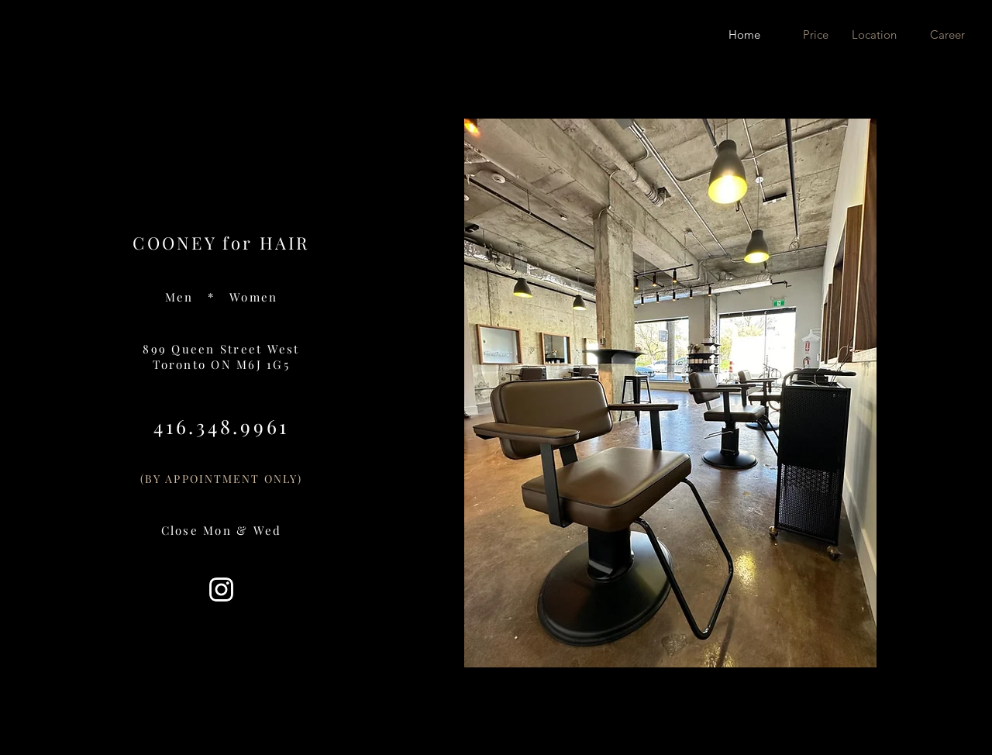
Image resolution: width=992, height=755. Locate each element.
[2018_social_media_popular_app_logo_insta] (221, 589)
